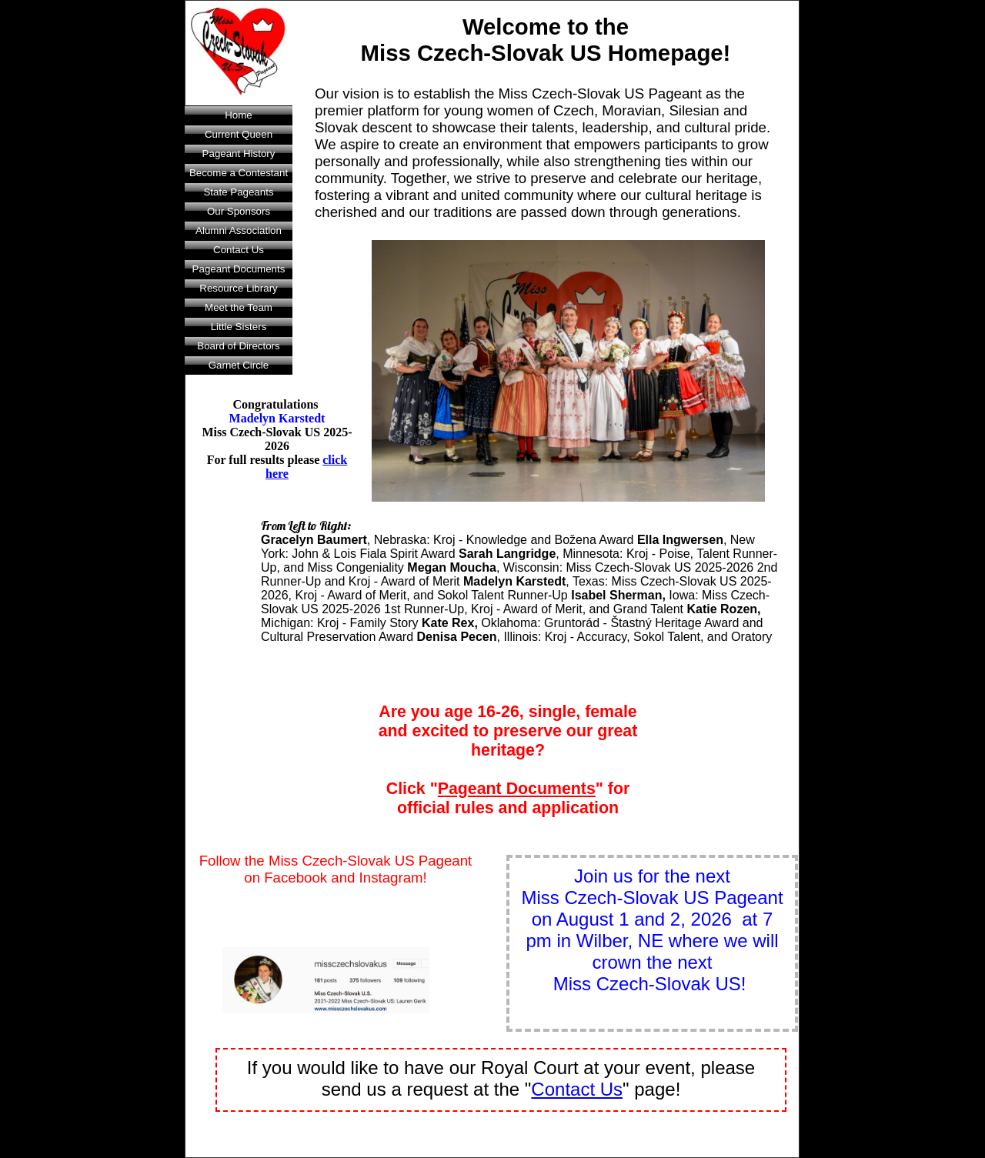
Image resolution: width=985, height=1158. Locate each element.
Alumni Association (238, 230)
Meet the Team (238, 307)
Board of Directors (238, 346)
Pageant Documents (238, 269)
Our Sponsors (238, 211)
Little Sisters (239, 326)
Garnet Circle (239, 365)
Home (238, 115)
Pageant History (238, 153)
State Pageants (238, 192)
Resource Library (238, 288)
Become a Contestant (238, 173)
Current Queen (238, 134)
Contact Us (238, 249)
